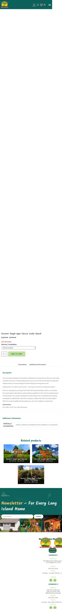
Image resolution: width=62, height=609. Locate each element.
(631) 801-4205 (53, 515)
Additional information (37, 282)
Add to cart (16, 271)
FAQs (7, 539)
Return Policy (44, 592)
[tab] (22, 282)
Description (22, 282)
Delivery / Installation (9, 262)
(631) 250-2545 (53, 486)
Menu (59, 5)
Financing (7, 537)
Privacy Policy (51, 592)
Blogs (7, 542)
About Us (7, 534)
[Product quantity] (4, 271)
